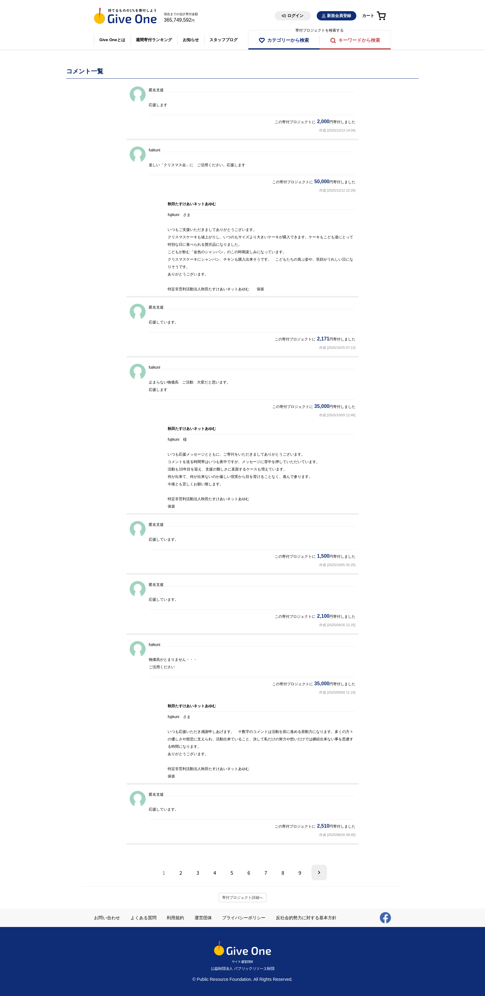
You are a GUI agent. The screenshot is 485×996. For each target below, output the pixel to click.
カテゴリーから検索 (288, 40)
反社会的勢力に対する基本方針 (306, 917)
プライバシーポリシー (243, 917)
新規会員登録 (339, 15)
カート (368, 15)
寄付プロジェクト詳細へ (242, 897)
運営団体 (203, 917)
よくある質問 (144, 917)
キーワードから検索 (359, 40)
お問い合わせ (107, 917)
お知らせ (192, 39)
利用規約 (175, 917)
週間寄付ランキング (155, 39)
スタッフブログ (225, 39)
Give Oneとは (112, 39)
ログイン (295, 15)
